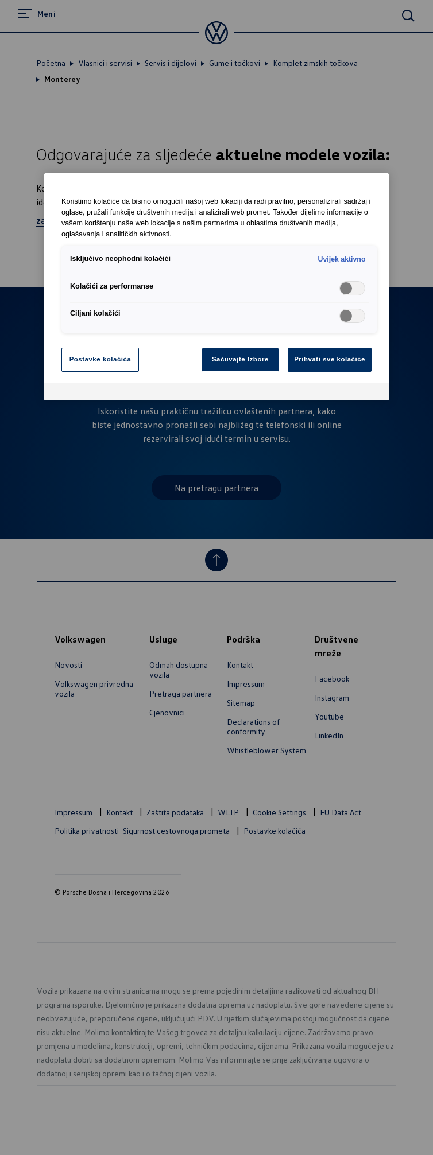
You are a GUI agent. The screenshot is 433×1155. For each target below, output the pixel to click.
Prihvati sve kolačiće (329, 359)
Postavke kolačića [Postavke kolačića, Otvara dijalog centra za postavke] (100, 359)
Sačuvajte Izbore (240, 359)
